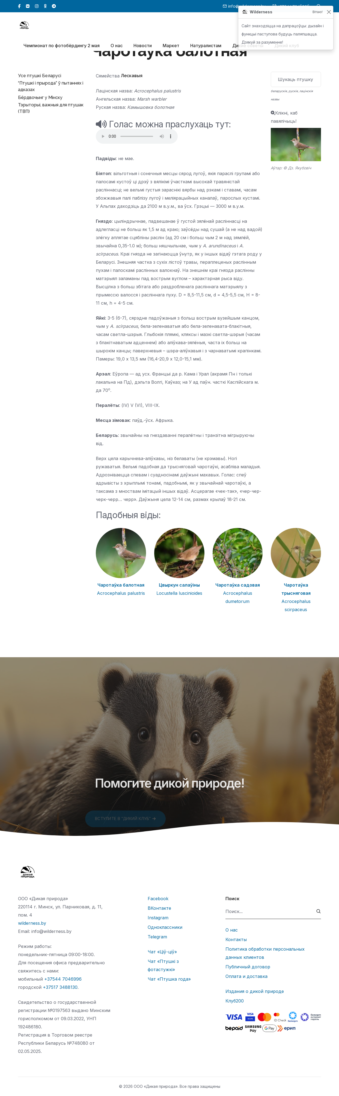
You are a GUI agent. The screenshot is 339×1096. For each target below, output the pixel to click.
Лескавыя (131, 75)
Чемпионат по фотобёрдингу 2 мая (61, 46)
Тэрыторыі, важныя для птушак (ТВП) (51, 108)
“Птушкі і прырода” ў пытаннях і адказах (50, 86)
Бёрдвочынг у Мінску (40, 97)
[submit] (318, 911)
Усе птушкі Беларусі (39, 75)
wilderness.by (32, 923)
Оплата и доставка (246, 976)
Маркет (171, 46)
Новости (142, 46)
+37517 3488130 (60, 987)
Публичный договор (247, 966)
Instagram (158, 917)
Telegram (157, 936)
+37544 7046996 (63, 979)
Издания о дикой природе (254, 991)
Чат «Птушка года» (169, 979)
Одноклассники (165, 927)
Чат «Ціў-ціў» (162, 951)
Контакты (236, 939)
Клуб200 (234, 1001)
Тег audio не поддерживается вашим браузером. (137, 136)
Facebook (158, 898)
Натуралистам (205, 46)
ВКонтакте (159, 908)
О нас (117, 46)
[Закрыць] (329, 12)
